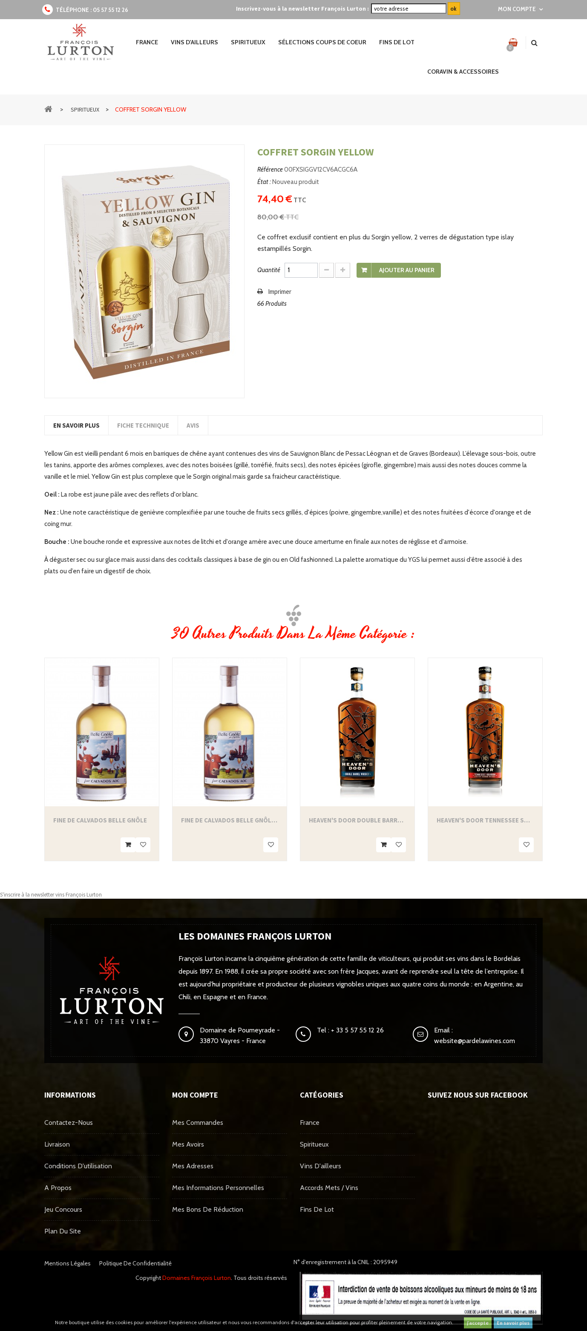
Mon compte (195, 1095)
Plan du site (62, 1231)
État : (264, 182)
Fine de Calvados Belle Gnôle (100, 820)
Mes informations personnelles (218, 1188)
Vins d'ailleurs (320, 1166)
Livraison (57, 1144)
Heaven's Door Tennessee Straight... (485, 820)
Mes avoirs (188, 1144)
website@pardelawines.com (474, 1041)
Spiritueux (314, 1144)
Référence (270, 169)
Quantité (268, 270)
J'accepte (478, 1323)
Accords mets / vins (329, 1188)
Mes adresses (192, 1166)
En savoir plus (513, 1323)
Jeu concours (63, 1209)
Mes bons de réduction (207, 1209)
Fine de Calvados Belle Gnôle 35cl (229, 820)
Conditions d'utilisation (78, 1166)
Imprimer (279, 291)
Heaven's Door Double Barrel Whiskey (357, 820)
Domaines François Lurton (196, 1278)
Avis (193, 425)
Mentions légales (67, 1263)
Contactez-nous (68, 1122)
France (309, 1122)
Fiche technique (143, 425)
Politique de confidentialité (135, 1263)
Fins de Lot (317, 1209)
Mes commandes (197, 1122)
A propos (58, 1188)
